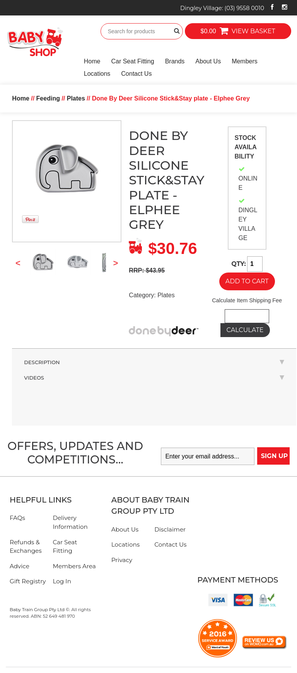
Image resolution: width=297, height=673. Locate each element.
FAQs (17, 517)
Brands (175, 61)
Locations (97, 73)
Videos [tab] (154, 378)
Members (245, 61)
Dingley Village (222, 8)
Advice (19, 566)
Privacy (121, 560)
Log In (62, 581)
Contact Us (136, 73)
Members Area (74, 566)
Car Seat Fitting (132, 61)
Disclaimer (170, 529)
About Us (208, 61)
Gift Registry (28, 581)
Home (92, 61)
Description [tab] (154, 362)
